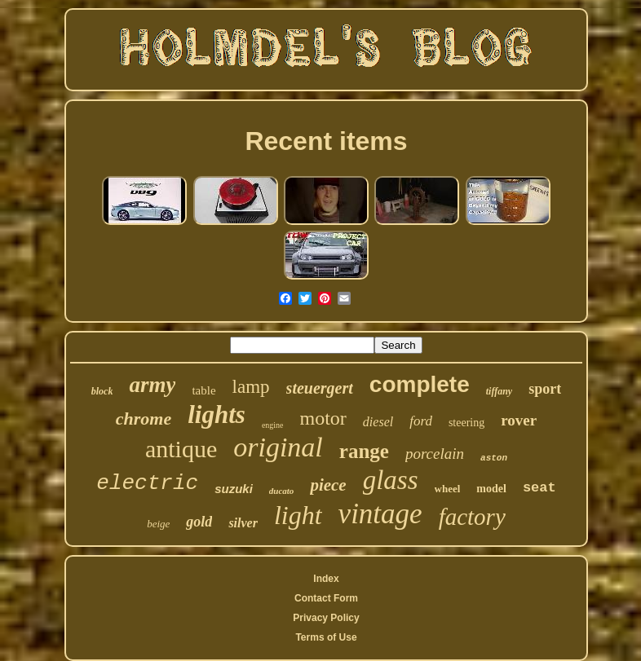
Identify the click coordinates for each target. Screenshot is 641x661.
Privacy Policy (326, 618)
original (278, 447)
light (298, 515)
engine (273, 425)
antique (181, 448)
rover (519, 420)
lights (216, 414)
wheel (448, 489)
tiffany (499, 391)
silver (243, 523)
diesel (378, 422)
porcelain (434, 453)
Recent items (326, 141)
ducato (281, 491)
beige (158, 524)
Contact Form (326, 598)
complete (419, 384)
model (491, 489)
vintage (380, 514)
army (152, 384)
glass (390, 480)
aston (493, 458)
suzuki (233, 489)
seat (539, 488)
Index (325, 578)
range (364, 451)
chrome (143, 418)
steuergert (319, 388)
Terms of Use (325, 637)
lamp (251, 387)
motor (323, 418)
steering (466, 422)
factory (472, 517)
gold (199, 521)
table (203, 390)
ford (420, 421)
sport (544, 389)
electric (147, 483)
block (102, 391)
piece (328, 485)
